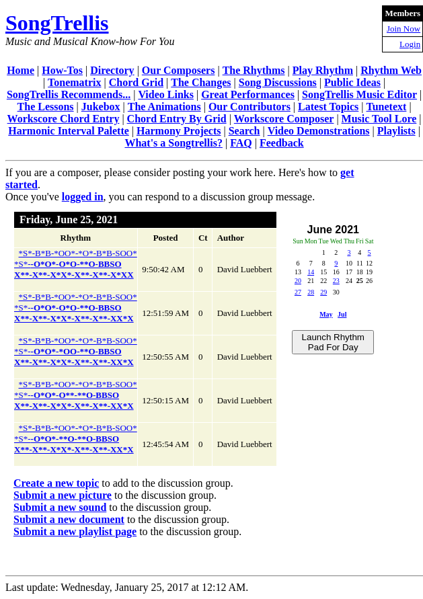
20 (298, 280)
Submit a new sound (59, 507)
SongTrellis (57, 23)
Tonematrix (74, 82)
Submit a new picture (62, 495)
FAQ (241, 143)
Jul (342, 314)
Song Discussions (278, 82)
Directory (112, 70)
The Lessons (45, 106)
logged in (83, 196)
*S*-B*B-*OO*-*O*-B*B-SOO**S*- (75, 264)
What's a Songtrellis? (173, 143)
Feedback (282, 143)
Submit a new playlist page (75, 531)
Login (409, 44)
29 (323, 292)
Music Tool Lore (379, 118)
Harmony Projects (179, 130)
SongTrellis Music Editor (359, 94)
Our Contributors (249, 106)
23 (336, 280)
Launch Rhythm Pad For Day (333, 342)
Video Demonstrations (319, 130)
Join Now (403, 29)
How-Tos (62, 70)
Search (244, 130)
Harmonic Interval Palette (68, 130)
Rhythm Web (391, 70)
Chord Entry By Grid (177, 118)
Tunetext (387, 106)
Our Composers (178, 70)
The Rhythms (254, 70)
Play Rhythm (323, 70)
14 (310, 272)
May (325, 314)
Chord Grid (136, 82)
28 (310, 292)
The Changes (201, 82)
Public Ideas (352, 82)
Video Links (166, 94)
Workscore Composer (284, 118)
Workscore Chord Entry (63, 118)
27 (298, 292)
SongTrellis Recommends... (68, 94)
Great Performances (248, 94)
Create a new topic (56, 483)
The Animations (164, 106)
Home (20, 70)
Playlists (396, 130)
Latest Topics (328, 106)
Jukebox (100, 106)
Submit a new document (68, 519)
